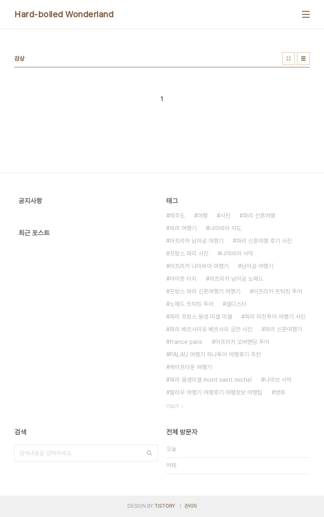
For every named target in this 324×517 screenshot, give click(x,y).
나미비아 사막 (237, 253)
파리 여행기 (183, 228)
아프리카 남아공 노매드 (236, 278)
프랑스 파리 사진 (189, 253)
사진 (225, 215)
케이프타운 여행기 (191, 367)
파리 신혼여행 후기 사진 (264, 240)
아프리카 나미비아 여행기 (199, 266)
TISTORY (164, 506)
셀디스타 (236, 304)
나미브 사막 (278, 379)
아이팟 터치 (183, 278)
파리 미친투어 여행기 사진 (275, 316)
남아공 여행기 (257, 266)
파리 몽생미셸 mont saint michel (211, 379)
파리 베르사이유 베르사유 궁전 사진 (211, 329)
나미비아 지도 (225, 228)
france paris (186, 341)
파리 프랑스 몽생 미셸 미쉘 (201, 316)
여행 (202, 215)
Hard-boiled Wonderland (63, 14)
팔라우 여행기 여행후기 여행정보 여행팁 (216, 392)
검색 (149, 453)
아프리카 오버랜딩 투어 (242, 341)
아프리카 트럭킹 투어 (277, 291)
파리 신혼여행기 (283, 329)
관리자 (190, 506)
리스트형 (303, 58)
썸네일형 (288, 58)
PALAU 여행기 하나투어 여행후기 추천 (215, 354)
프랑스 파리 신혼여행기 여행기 (205, 291)
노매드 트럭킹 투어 (191, 304)
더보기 (172, 406)
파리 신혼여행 (259, 215)
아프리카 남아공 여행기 (197, 240)
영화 (280, 392)
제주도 (177, 215)
